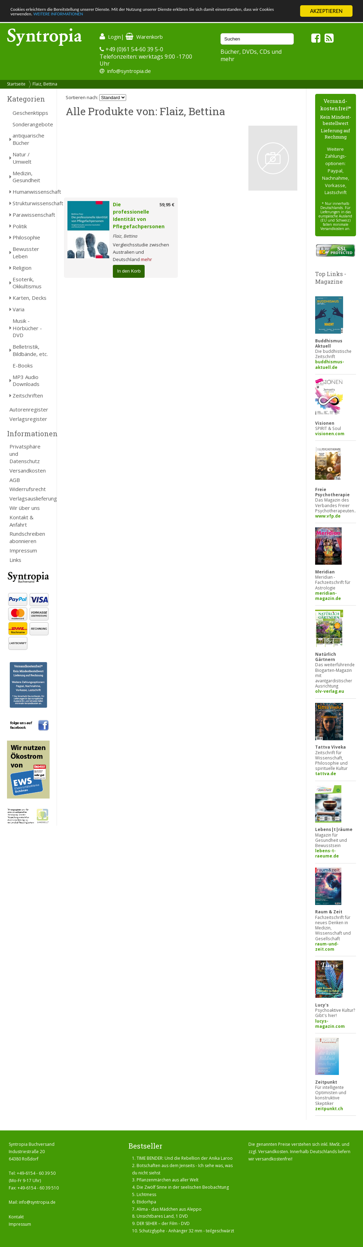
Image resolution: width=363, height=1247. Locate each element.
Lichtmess (146, 1194)
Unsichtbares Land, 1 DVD (162, 1216)
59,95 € (166, 204)
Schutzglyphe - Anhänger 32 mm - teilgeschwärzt (186, 1231)
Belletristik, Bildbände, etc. (30, 350)
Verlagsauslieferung (29, 498)
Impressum (23, 550)
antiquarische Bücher (28, 139)
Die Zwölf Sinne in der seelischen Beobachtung (183, 1187)
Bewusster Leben (26, 252)
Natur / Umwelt (22, 158)
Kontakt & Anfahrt (21, 521)
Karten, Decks (29, 297)
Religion (22, 267)
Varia (18, 309)
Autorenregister (28, 409)
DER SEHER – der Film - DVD (163, 1223)
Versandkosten (27, 470)
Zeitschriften (28, 395)
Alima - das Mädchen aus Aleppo (169, 1209)
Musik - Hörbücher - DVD (27, 328)
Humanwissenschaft (31, 191)
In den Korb (128, 271)
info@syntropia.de (129, 70)
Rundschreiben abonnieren (27, 537)
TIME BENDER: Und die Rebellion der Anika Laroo (185, 1158)
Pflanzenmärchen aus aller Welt (167, 1180)
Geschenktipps (30, 112)
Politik (20, 226)
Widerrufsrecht (27, 488)
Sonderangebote (31, 124)
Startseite (16, 84)
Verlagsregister (28, 418)
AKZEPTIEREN (326, 11)
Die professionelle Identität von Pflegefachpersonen (139, 215)
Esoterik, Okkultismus (27, 283)
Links (15, 559)
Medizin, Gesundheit (26, 177)
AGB (14, 479)
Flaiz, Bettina (44, 84)
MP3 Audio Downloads (26, 380)
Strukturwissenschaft (31, 203)
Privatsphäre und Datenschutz (25, 454)
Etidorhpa (146, 1202)
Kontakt (16, 1217)
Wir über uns (24, 507)
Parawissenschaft (31, 214)
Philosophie (26, 237)
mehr (146, 259)
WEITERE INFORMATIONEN (151, 17)
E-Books (23, 365)
